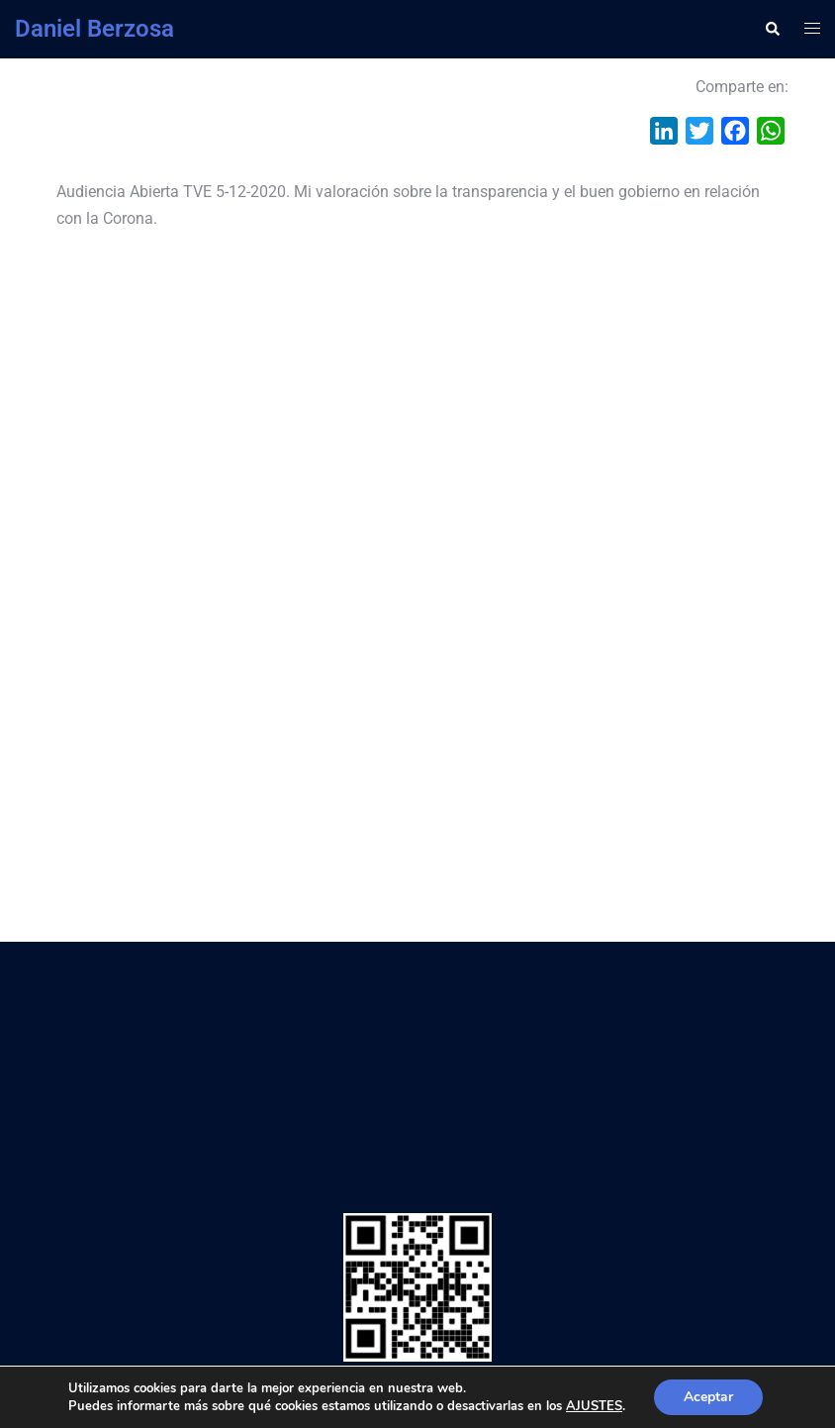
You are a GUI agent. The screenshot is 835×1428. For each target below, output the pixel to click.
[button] (772, 29)
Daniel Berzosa (94, 29)
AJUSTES (594, 1406)
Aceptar (708, 1396)
